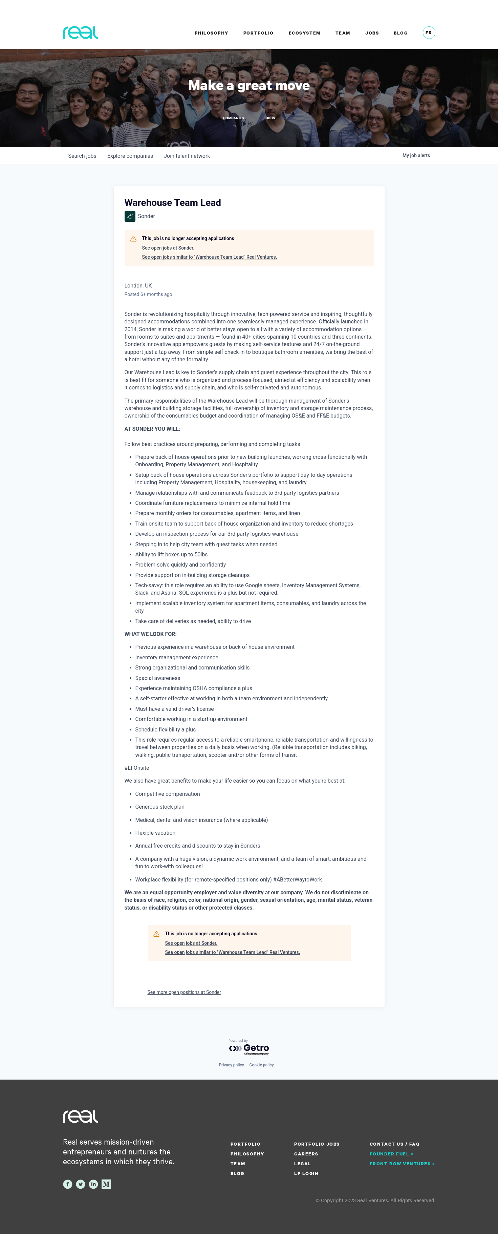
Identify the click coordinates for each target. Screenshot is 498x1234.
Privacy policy (231, 1065)
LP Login (306, 1173)
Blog (401, 33)
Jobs (372, 33)
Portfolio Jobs (317, 1144)
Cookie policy (262, 1065)
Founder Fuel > (392, 1154)
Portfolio (258, 33)
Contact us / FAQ (395, 1144)
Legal (302, 1164)
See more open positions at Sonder (184, 992)
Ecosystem (305, 33)
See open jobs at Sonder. (168, 248)
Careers (306, 1154)
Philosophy (212, 33)
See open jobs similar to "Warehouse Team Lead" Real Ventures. (209, 257)
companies (130, 156)
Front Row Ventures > (402, 1164)
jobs (82, 156)
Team (342, 33)
